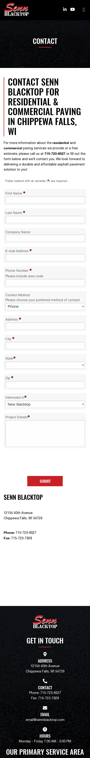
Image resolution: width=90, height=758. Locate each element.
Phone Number (18, 271)
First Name (15, 193)
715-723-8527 (54, 153)
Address (13, 319)
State (10, 358)
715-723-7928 (48, 698)
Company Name (17, 232)
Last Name (15, 213)
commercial (13, 148)
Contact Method (17, 295)
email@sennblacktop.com (45, 720)
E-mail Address (18, 251)
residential (60, 143)
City (9, 339)
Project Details (17, 417)
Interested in (16, 397)
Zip (9, 378)
